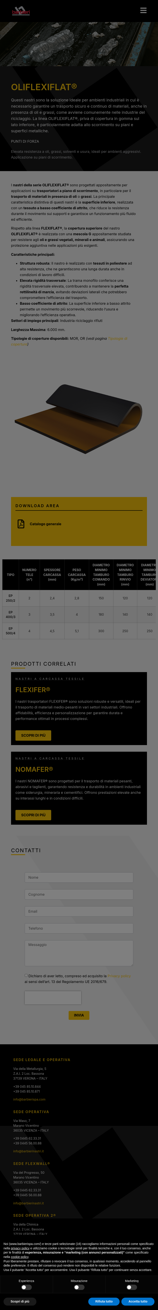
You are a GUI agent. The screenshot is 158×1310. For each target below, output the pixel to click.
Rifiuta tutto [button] (104, 1303)
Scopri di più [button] (20, 1303)
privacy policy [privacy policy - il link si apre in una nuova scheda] (20, 1250)
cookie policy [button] (19, 1258)
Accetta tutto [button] (137, 1303)
